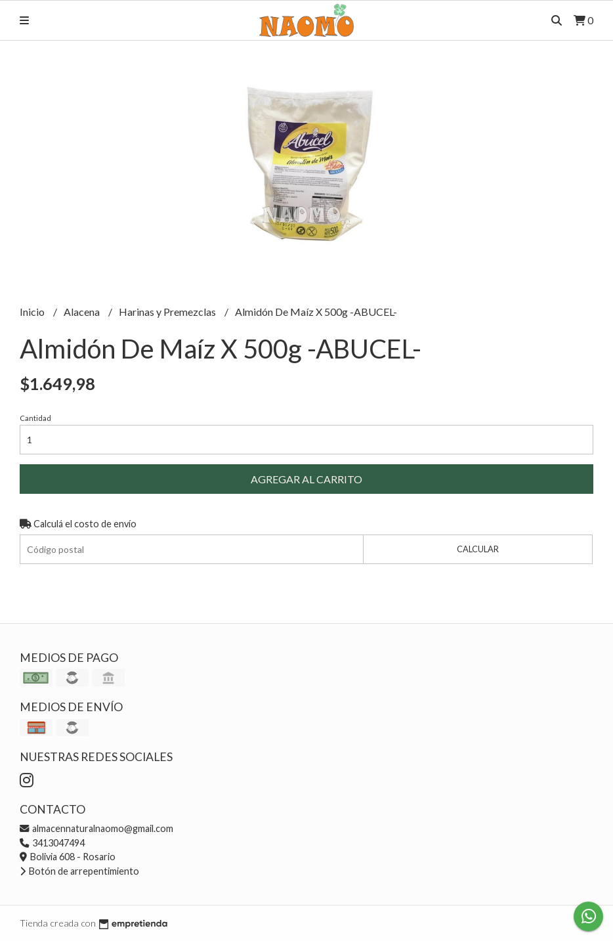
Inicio (33, 311)
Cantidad (35, 418)
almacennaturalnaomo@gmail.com (96, 828)
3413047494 (52, 842)
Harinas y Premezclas (168, 311)
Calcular (478, 549)
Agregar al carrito (306, 479)
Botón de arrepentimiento (79, 871)
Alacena (83, 311)
